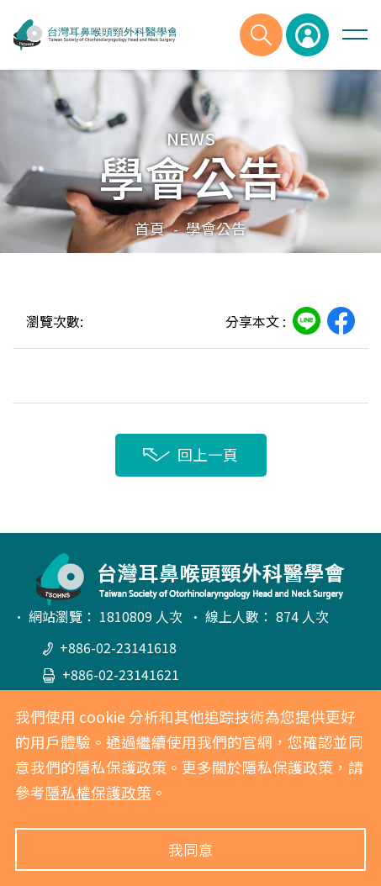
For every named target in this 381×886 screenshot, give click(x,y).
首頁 (150, 228)
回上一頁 (190, 454)
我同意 (191, 849)
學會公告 (216, 228)
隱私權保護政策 (98, 792)
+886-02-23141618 (110, 647)
